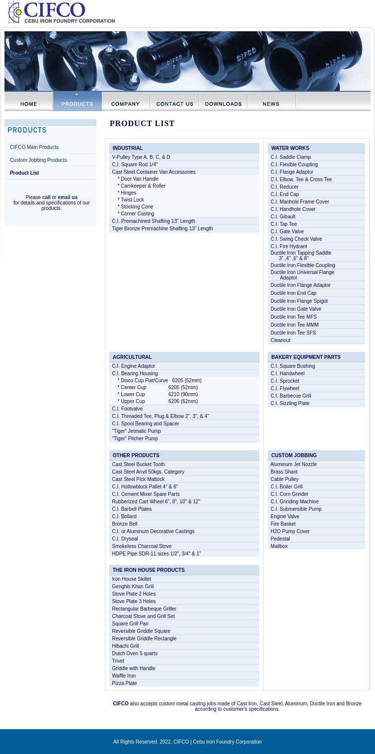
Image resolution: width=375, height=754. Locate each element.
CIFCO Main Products (34, 147)
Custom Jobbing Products (38, 160)
